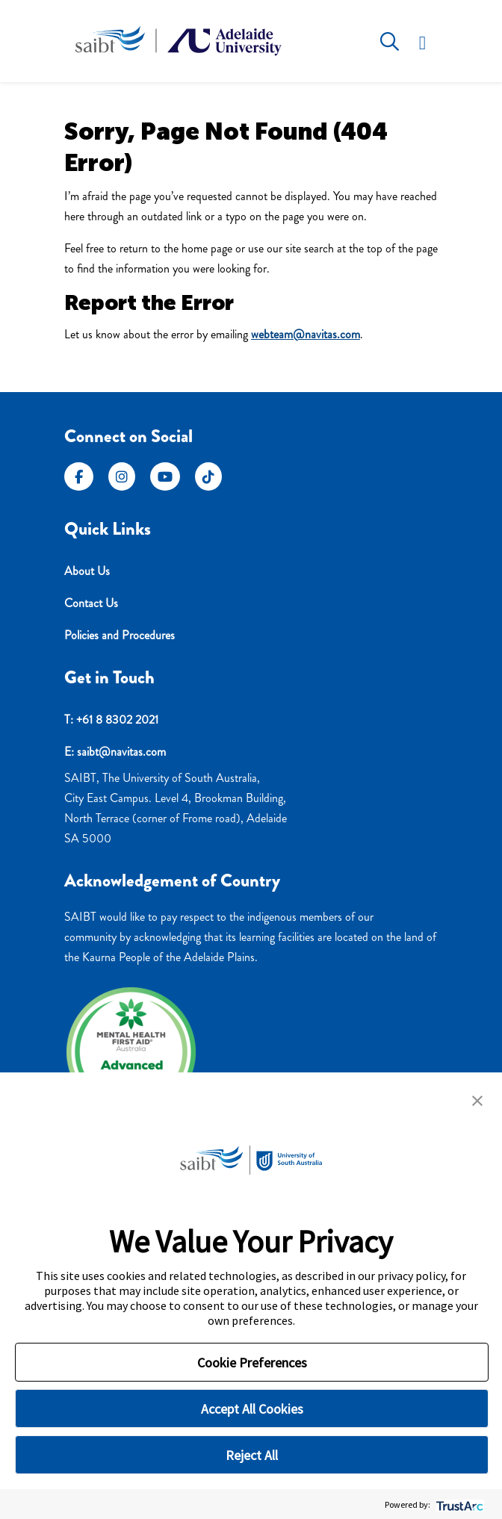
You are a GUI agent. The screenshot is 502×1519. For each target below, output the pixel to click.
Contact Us (91, 603)
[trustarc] (458, 1504)
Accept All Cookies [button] (252, 1408)
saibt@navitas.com (121, 751)
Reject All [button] (252, 1455)
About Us (87, 571)
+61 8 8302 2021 (117, 719)
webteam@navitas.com (305, 334)
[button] (477, 1099)
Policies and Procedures (119, 635)
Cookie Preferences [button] (252, 1362)
